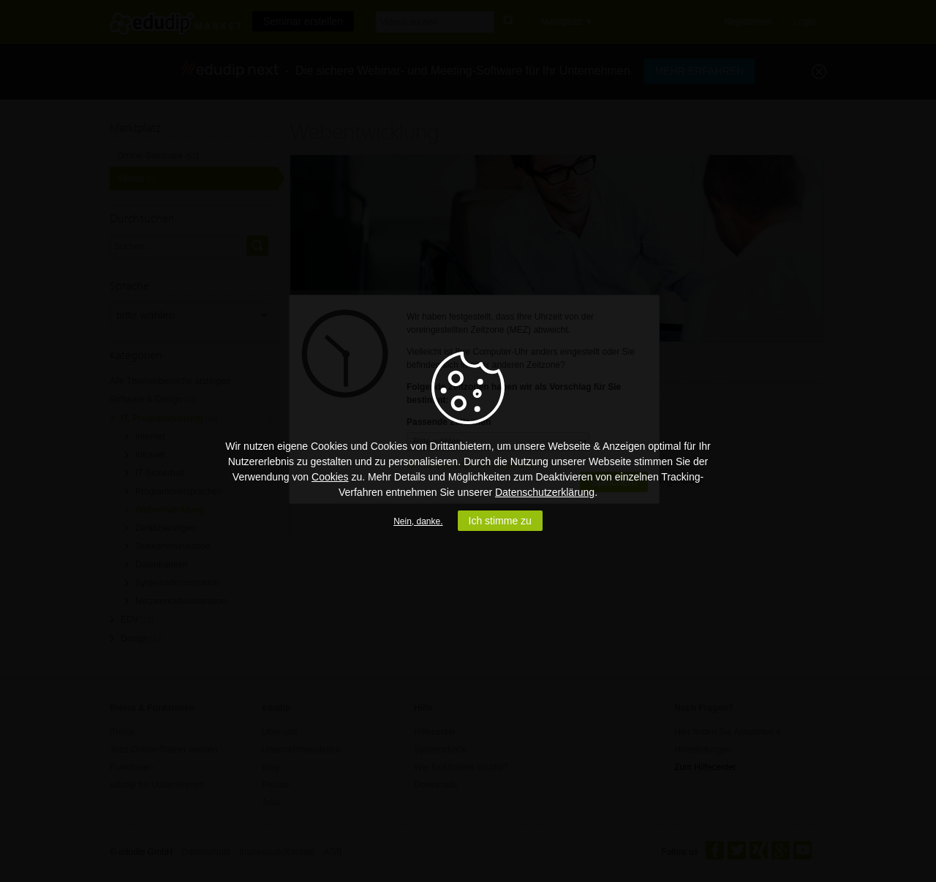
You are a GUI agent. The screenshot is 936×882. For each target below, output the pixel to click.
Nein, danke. (417, 521)
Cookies (330, 477)
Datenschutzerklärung (545, 492)
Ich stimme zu (500, 521)
